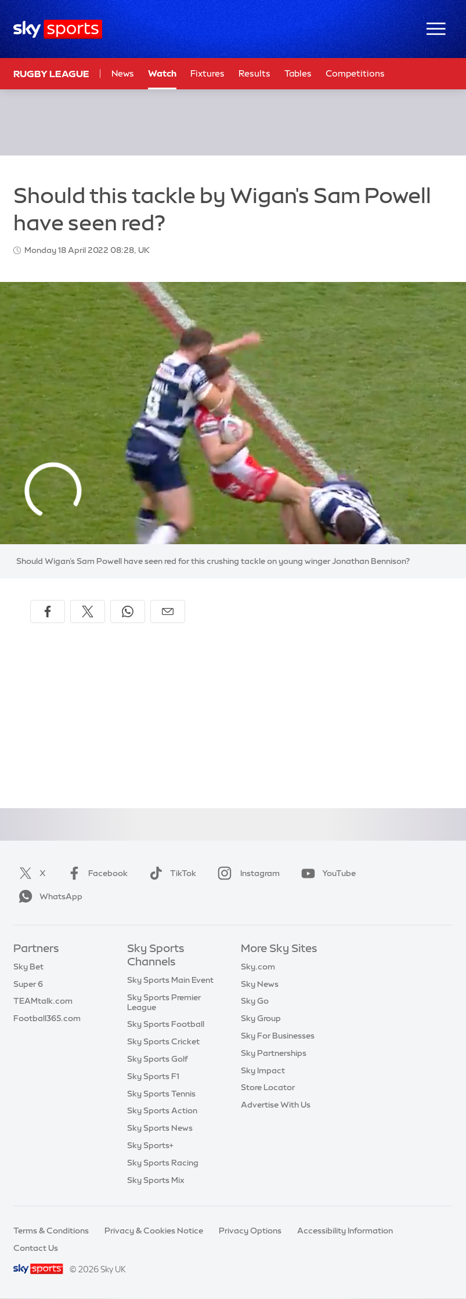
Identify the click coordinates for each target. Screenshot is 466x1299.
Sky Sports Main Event (170, 980)
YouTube (326, 873)
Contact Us (35, 1248)
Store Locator (268, 1087)
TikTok (170, 873)
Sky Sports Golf (157, 1059)
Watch (162, 73)
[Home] (57, 29)
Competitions (355, 73)
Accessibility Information (345, 1230)
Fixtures (207, 73)
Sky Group (261, 1018)
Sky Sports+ (150, 1145)
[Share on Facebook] (47, 611)
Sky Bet (28, 967)
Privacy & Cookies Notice (153, 1230)
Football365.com (47, 1018)
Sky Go (255, 1001)
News (122, 73)
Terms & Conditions (51, 1230)
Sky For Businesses (278, 1036)
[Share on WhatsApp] (127, 611)
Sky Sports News (160, 1128)
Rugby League (51, 73)
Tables (298, 73)
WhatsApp (48, 896)
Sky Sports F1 (153, 1076)
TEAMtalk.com (43, 1001)
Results (254, 73)
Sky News (260, 984)
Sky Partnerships (273, 1053)
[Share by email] (167, 611)
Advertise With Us (275, 1105)
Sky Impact (263, 1070)
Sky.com (258, 967)
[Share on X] (87, 611)
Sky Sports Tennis (161, 1094)
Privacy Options (250, 1230)
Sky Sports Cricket (163, 1041)
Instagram (246, 873)
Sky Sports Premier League (164, 1002)
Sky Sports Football (165, 1024)
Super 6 (28, 984)
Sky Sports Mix (156, 1180)
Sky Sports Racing (162, 1163)
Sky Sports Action (162, 1110)
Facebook (95, 873)
